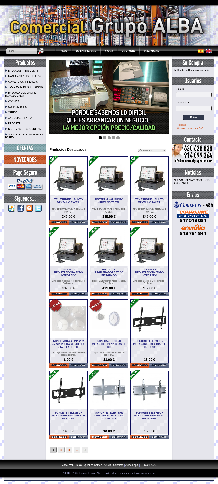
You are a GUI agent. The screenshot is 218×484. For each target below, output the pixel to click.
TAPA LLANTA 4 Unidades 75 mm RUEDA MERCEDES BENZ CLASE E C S (68, 344)
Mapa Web (67, 465)
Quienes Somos (86, 51)
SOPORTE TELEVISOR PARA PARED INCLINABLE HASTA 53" (149, 344)
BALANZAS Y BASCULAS (21, 70)
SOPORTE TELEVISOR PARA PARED (24, 136)
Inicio (63, 51)
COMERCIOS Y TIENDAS (21, 81)
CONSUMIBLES (16, 106)
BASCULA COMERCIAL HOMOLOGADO (20, 94)
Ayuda (109, 51)
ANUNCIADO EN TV (18, 117)
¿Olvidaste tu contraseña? (189, 128)
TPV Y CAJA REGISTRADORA (24, 87)
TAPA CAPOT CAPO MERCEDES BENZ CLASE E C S (109, 344)
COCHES (12, 101)
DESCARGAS (151, 51)
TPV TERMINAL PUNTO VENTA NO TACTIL (68, 201)
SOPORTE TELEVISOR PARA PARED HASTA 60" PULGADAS (109, 415)
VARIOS (11, 112)
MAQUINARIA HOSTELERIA (23, 76)
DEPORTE (12, 123)
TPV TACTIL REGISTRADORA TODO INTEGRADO (68, 272)
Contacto (128, 51)
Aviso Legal (132, 465)
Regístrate (181, 125)
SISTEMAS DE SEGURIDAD (23, 129)
